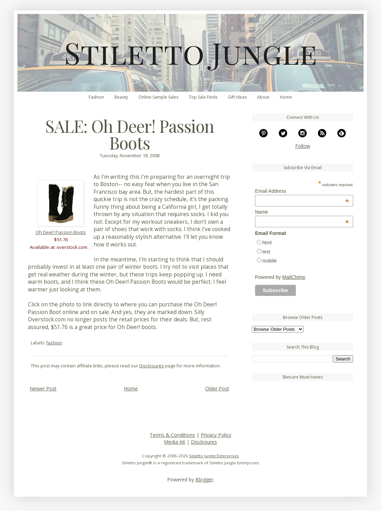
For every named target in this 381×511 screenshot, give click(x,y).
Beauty (121, 97)
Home (286, 97)
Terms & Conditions (172, 435)
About (263, 97)
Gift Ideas (237, 97)
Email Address (302, 191)
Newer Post (43, 388)
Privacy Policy (216, 435)
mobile (269, 261)
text (266, 251)
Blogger (204, 479)
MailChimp (293, 277)
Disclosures (151, 366)
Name (302, 212)
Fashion (96, 97)
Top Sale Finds (203, 97)
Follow (302, 146)
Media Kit (174, 441)
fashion (54, 343)
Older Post (217, 388)
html (266, 242)
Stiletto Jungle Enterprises (214, 455)
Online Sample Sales (158, 97)
